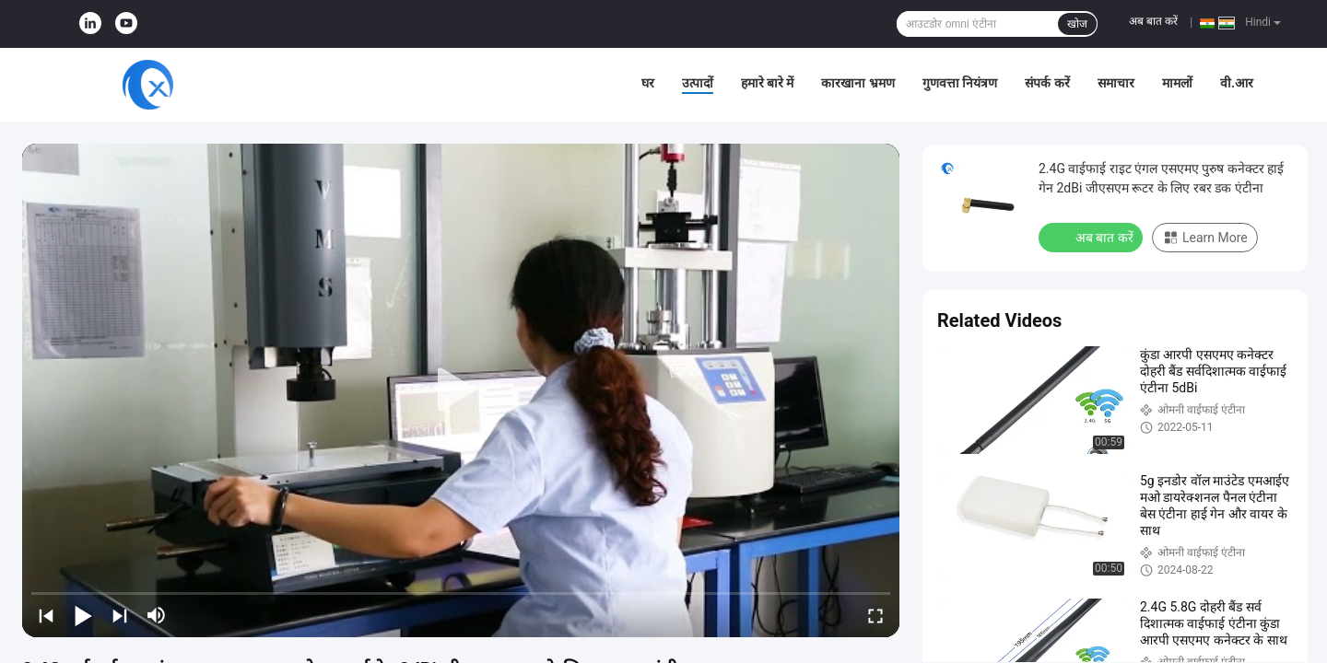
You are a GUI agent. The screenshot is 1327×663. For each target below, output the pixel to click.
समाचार (1116, 83)
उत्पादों (697, 83)
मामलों (1177, 83)
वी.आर (1236, 83)
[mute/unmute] (156, 615)
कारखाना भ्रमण (857, 83)
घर (647, 83)
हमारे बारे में (767, 83)
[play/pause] (83, 615)
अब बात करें (1153, 21)
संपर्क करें (1047, 83)
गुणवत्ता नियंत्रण (959, 83)
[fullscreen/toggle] (875, 615)
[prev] (46, 615)
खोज (1077, 23)
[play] (461, 390)
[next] (119, 615)
